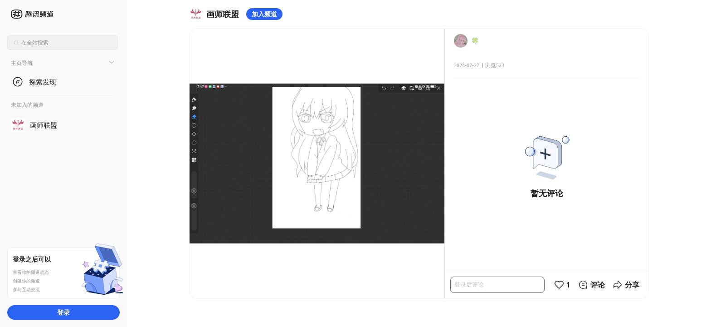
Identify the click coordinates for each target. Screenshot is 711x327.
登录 (63, 312)
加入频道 (264, 14)
